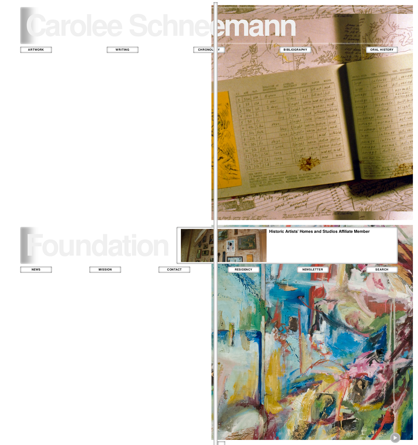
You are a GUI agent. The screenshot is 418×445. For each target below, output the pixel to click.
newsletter (312, 269)
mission (105, 269)
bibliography (295, 50)
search (382, 269)
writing (122, 50)
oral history (381, 50)
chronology (209, 50)
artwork (36, 50)
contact (174, 269)
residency (243, 269)
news (36, 269)
